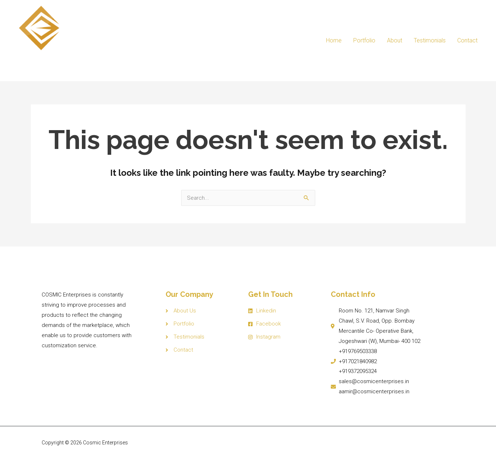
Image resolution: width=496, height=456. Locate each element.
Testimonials (430, 39)
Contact (467, 39)
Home (334, 39)
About (394, 39)
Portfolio (364, 39)
